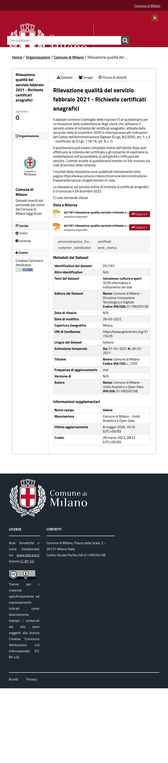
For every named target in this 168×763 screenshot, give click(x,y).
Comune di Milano (147, 5)
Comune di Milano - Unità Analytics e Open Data (121, 418)
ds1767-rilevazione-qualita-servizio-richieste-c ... (96, 212)
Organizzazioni (38, 57)
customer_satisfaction (74, 247)
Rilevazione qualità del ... (107, 57)
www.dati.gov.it (28, 555)
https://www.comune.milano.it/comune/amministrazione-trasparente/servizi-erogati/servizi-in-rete (100, 178)
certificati (104, 241)
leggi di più (34, 213)
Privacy (31, 679)
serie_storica (107, 247)
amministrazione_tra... (74, 241)
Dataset (65, 77)
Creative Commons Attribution (29, 263)
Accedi (13, 679)
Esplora (139, 214)
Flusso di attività (112, 77)
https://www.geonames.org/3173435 (125, 334)
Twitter (22, 233)
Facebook (23, 240)
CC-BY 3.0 (27, 561)
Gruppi (86, 77)
